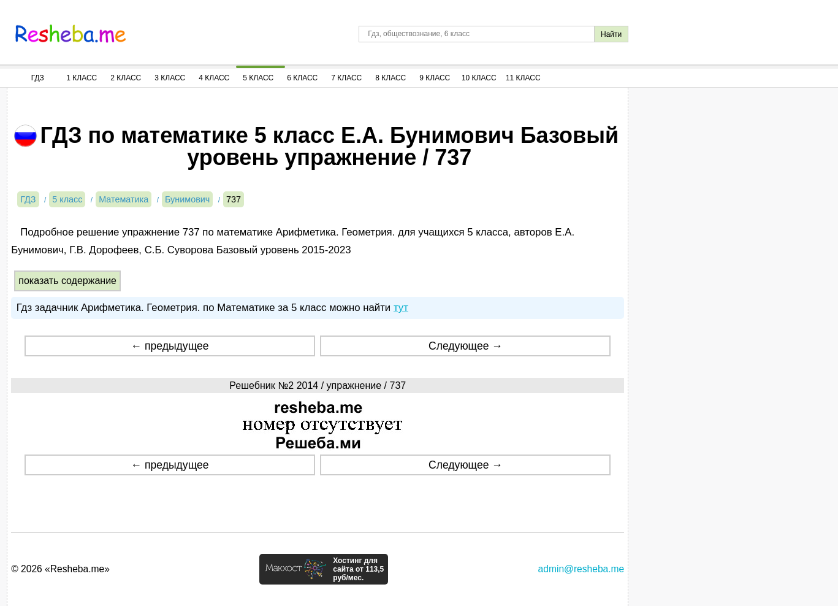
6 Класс (302, 78)
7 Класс (346, 78)
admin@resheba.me (581, 569)
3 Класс (169, 78)
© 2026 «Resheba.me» (60, 569)
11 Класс (523, 78)
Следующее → (466, 346)
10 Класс (479, 78)
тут (401, 307)
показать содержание (67, 280)
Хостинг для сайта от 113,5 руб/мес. (358, 569)
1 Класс (81, 78)
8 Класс (390, 78)
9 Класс (434, 78)
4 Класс (214, 78)
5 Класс (258, 78)
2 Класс (125, 78)
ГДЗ (37, 78)
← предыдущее (170, 346)
